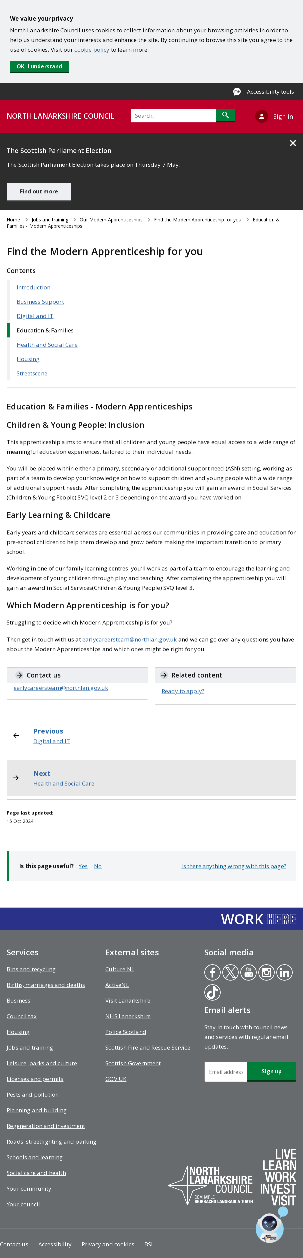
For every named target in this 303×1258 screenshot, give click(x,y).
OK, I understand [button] (39, 66)
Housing (28, 359)
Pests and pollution (33, 1094)
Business (18, 1000)
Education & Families (45, 330)
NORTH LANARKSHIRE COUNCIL (61, 116)
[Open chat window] (272, 1224)
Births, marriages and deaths (46, 985)
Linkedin (284, 973)
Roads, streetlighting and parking (52, 1141)
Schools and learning (35, 1157)
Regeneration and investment (46, 1126)
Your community (29, 1188)
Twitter (230, 973)
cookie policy (91, 49)
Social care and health (36, 1173)
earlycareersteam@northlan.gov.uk (129, 639)
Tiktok (212, 993)
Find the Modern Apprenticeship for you (198, 219)
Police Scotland (125, 1032)
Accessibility (55, 1244)
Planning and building (37, 1110)
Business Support (40, 301)
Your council (23, 1204)
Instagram (266, 973)
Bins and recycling (31, 969)
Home (13, 219)
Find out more (39, 191)
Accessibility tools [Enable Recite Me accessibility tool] (270, 91)
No (98, 866)
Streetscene (32, 373)
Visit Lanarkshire (127, 1000)
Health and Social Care (47, 344)
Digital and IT (35, 316)
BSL (149, 1244)
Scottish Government (133, 1063)
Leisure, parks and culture (42, 1063)
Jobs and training (50, 219)
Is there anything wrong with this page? (233, 866)
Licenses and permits (35, 1079)
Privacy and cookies (108, 1244)
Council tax (22, 1016)
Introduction (33, 287)
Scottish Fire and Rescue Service (147, 1047)
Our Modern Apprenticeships (111, 219)
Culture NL (119, 969)
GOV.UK (115, 1079)
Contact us (14, 1244)
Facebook (212, 973)
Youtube (247, 973)
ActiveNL (117, 985)
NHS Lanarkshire (128, 1016)
